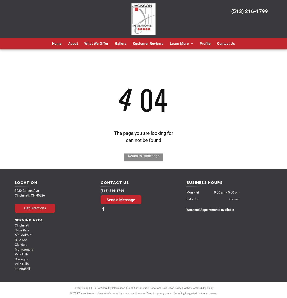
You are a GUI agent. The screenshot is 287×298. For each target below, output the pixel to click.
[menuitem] (57, 43)
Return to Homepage (143, 156)
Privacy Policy (81, 287)
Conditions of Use (137, 287)
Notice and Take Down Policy (165, 287)
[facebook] (103, 209)
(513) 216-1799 (249, 11)
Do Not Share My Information (109, 287)
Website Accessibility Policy (198, 287)
